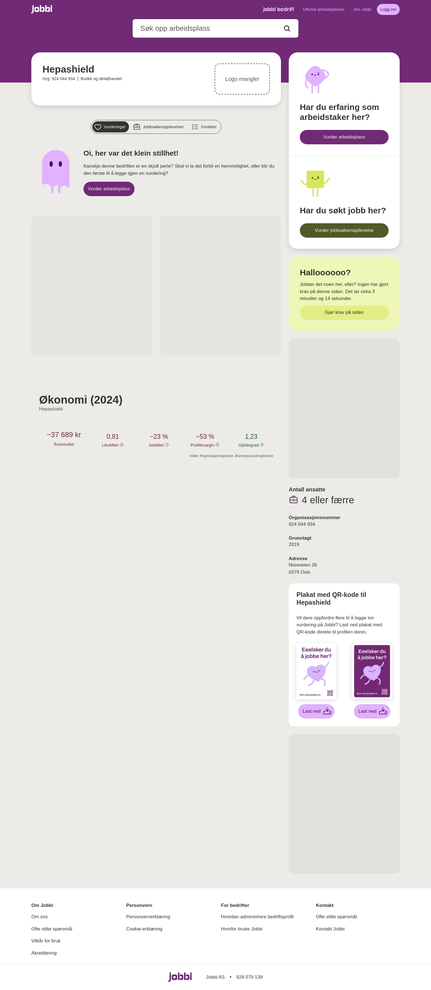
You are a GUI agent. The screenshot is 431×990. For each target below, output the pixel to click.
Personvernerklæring (148, 916)
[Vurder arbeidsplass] (109, 189)
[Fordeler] (204, 126)
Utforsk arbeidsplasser (323, 9)
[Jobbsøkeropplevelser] (159, 126)
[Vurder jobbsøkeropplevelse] (344, 230)
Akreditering (44, 953)
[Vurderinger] (110, 126)
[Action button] (287, 28)
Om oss (39, 916)
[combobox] (215, 28)
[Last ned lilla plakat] (372, 711)
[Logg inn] (388, 9)
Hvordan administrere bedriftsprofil (257, 916)
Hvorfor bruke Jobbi (241, 929)
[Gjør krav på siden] (344, 313)
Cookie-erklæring (144, 929)
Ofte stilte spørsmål (51, 929)
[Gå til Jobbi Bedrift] (278, 9)
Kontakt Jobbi (330, 929)
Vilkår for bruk (45, 940)
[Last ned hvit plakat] (316, 711)
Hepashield (51, 409)
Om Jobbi (362, 9)
